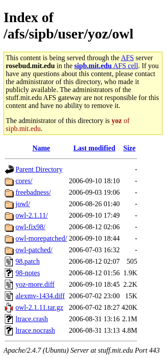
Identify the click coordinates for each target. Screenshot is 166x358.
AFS (127, 58)
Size (130, 148)
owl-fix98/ (30, 227)
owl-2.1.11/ (31, 215)
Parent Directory (38, 169)
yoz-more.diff (34, 284)
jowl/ (22, 204)
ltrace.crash (31, 319)
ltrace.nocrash (35, 330)
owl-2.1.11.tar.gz (39, 307)
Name (41, 148)
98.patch (27, 261)
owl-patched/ (34, 250)
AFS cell (106, 65)
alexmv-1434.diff (40, 296)
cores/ (23, 181)
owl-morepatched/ (41, 238)
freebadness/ (33, 192)
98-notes (27, 273)
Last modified (94, 148)
